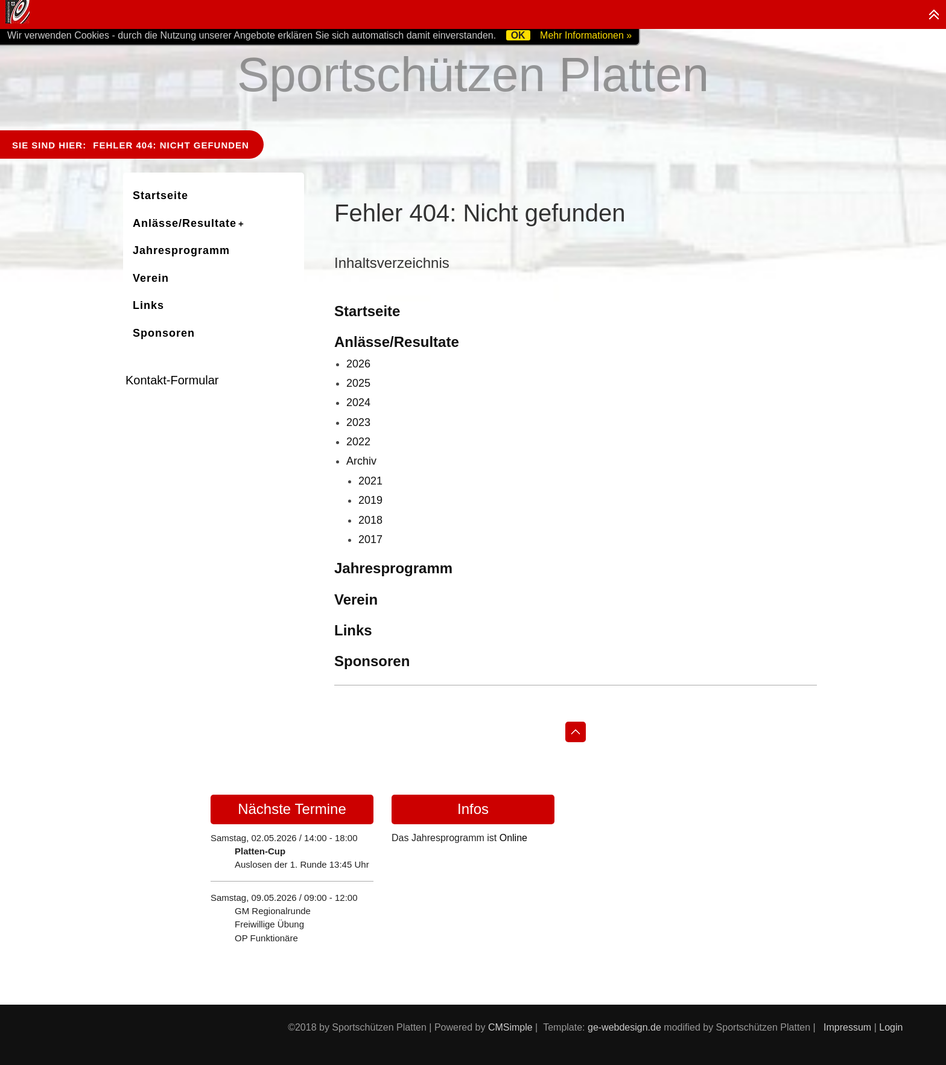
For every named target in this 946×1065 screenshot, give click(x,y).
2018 (370, 520)
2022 (358, 442)
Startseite (367, 311)
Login (891, 1027)
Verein (356, 599)
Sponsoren (372, 661)
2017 (370, 539)
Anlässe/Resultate (396, 342)
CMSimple (510, 1027)
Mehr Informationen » (586, 35)
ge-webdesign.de (624, 1027)
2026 (358, 364)
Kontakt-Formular (172, 380)
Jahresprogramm (393, 568)
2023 (358, 422)
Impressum (847, 1027)
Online (513, 838)
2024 (358, 402)
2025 (358, 383)
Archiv (361, 461)
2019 (370, 500)
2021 (370, 481)
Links (353, 630)
